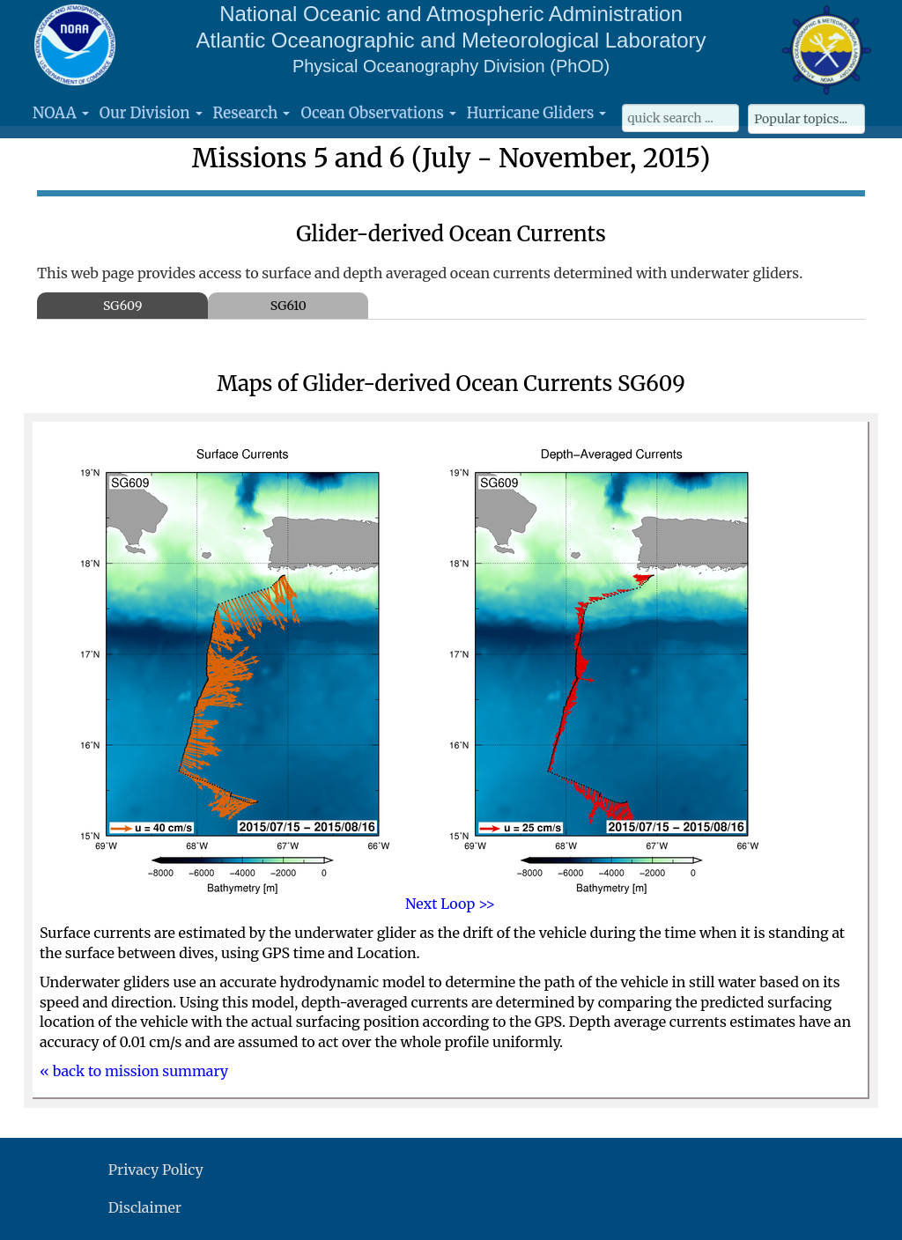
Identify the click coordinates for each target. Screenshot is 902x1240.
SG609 (123, 306)
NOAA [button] (61, 112)
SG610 (288, 306)
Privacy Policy (155, 1169)
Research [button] (252, 112)
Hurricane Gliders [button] (536, 112)
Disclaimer (144, 1207)
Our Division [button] (151, 112)
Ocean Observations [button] (377, 112)
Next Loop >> (450, 903)
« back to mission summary (134, 1071)
